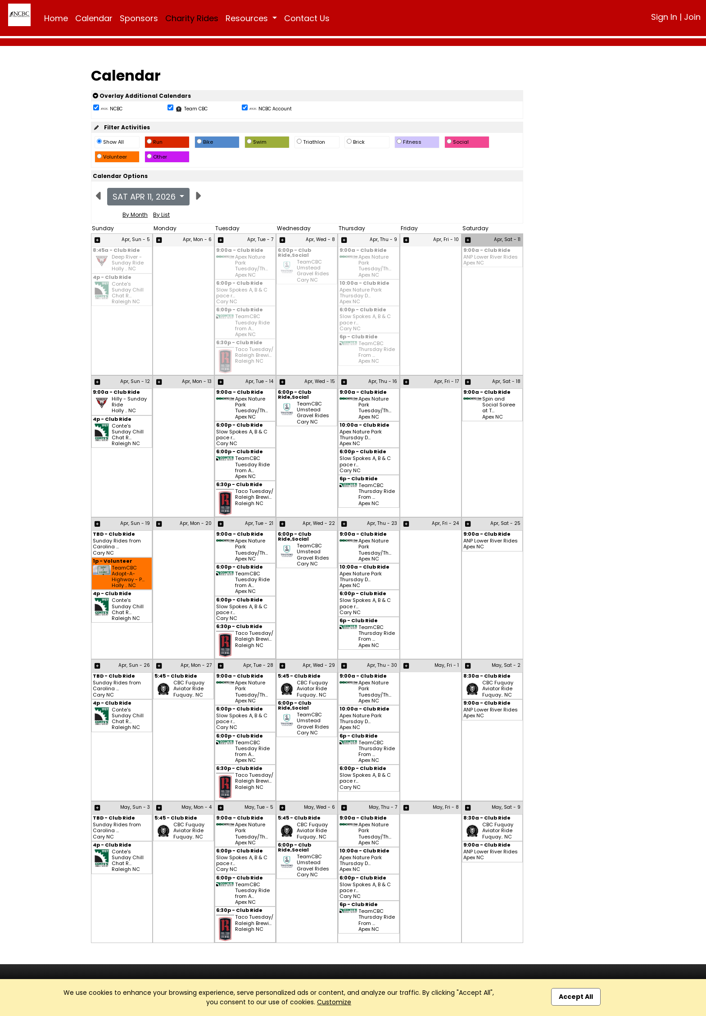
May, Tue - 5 (258, 807)
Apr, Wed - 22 (319, 523)
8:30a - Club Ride (487, 676)
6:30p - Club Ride (239, 343)
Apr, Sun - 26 (134, 665)
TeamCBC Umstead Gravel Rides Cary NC (313, 271)
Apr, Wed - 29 (319, 665)
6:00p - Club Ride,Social (294, 253)
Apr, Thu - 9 (383, 239)
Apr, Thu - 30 (382, 665)
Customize (334, 1002)
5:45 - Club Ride (175, 676)
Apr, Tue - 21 (259, 523)
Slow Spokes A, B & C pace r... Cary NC (241, 296)
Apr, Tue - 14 (259, 381)
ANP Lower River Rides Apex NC (490, 260)
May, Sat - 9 (506, 807)
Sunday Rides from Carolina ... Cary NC (117, 547)
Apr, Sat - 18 (506, 381)
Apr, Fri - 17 (446, 381)
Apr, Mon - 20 (196, 523)
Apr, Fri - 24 (445, 523)
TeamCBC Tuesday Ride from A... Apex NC (252, 325)
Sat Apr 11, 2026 (145, 196)
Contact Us (307, 18)
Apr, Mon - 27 (196, 665)
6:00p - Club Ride (239, 284)
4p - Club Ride (112, 278)
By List (161, 215)
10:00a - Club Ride (364, 284)
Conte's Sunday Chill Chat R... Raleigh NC (128, 293)
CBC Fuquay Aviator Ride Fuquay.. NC (188, 689)
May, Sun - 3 (135, 807)
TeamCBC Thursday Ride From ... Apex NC (376, 352)
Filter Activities (121, 127)
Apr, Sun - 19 (135, 523)
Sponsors (139, 18)
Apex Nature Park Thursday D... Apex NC (360, 296)
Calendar (94, 18)
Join (692, 17)
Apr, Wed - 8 (320, 239)
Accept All (576, 996)
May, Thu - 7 (383, 807)
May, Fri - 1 (446, 665)
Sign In (664, 17)
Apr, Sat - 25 (505, 523)
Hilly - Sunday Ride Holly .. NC (129, 405)
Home (56, 18)
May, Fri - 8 (446, 807)
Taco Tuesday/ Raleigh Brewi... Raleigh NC (254, 355)
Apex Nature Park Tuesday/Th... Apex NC (251, 266)
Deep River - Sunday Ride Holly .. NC (128, 263)
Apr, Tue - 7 (260, 239)
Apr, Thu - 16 (382, 381)
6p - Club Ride (358, 337)
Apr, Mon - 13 (197, 381)
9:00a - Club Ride (239, 251)
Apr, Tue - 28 (258, 665)
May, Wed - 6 (319, 807)
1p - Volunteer (112, 562)
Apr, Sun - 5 (136, 239)
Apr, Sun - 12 (135, 381)
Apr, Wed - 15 (319, 381)
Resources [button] (248, 18)
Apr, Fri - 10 (446, 239)
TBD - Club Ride (114, 535)
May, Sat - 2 (506, 665)
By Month (135, 215)
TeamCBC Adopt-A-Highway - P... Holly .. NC (128, 577)
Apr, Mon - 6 (197, 239)
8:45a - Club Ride (116, 251)
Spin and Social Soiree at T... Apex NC (498, 408)
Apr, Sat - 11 (507, 239)
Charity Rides (191, 18)
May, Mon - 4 (196, 807)
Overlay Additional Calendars (142, 96)
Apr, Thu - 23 (382, 523)
